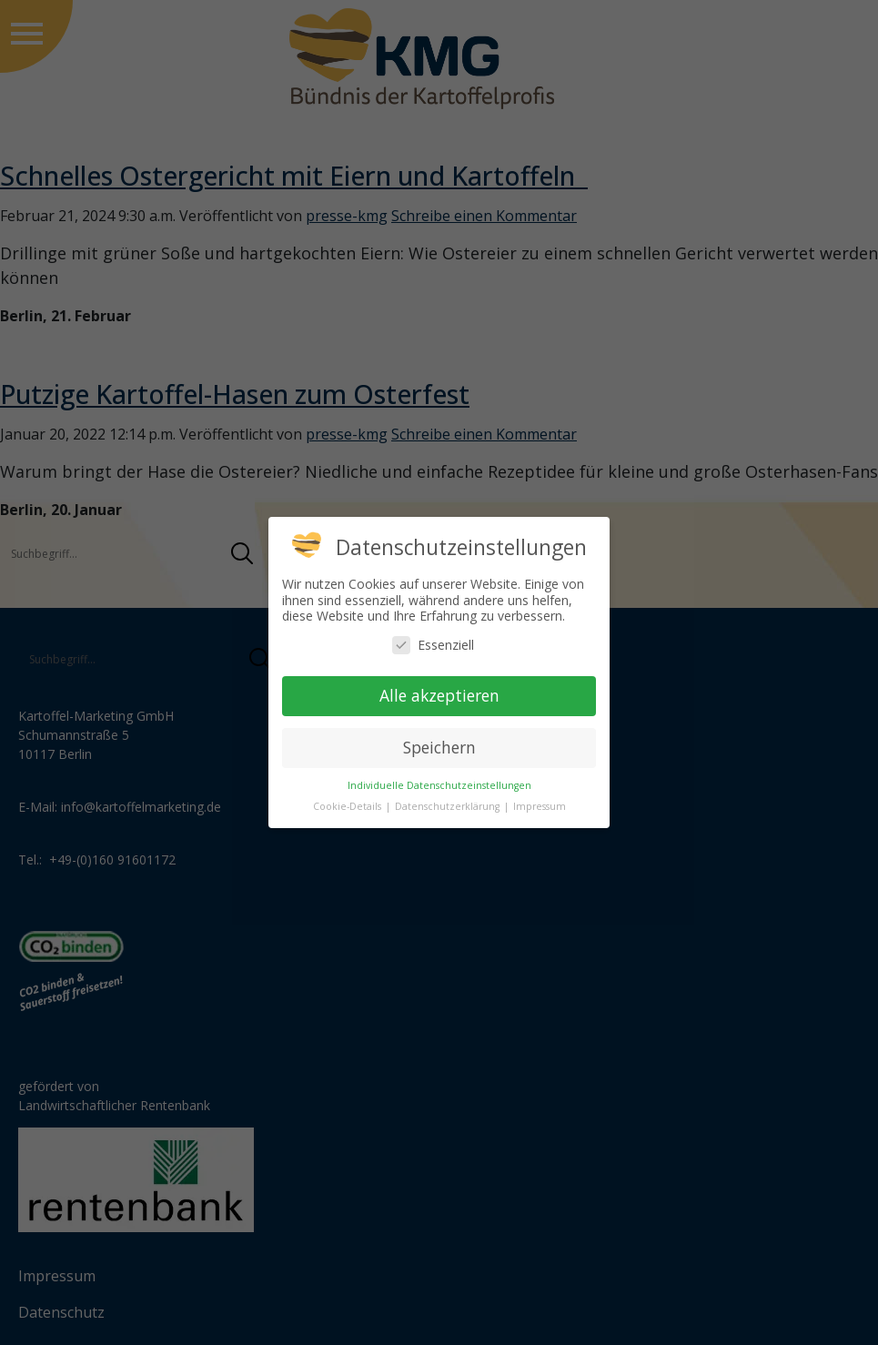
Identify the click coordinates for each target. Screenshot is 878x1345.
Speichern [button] (439, 747)
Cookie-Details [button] (348, 806)
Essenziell (433, 644)
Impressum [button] (539, 806)
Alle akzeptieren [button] (439, 695)
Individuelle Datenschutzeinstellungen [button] (439, 785)
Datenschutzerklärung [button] (448, 806)
